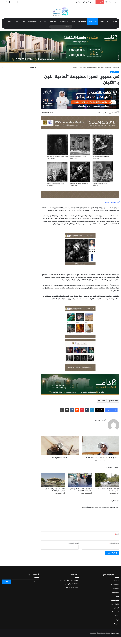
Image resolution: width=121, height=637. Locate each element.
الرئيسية (114, 21)
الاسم (117, 534)
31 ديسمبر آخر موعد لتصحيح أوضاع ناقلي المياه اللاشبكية (81, 489)
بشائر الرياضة (53, 21)
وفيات (16, 21)
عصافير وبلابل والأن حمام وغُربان (85, 2)
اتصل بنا (8, 21)
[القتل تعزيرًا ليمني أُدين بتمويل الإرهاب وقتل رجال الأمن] (53, 480)
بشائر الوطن (93, 21)
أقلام (73, 21)
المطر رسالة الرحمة (72, 587)
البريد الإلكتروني (114, 543)
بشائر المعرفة (64, 21)
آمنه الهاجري (112, 113)
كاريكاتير (43, 21)
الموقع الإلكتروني (74, 543)
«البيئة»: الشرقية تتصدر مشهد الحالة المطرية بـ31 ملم (107, 489)
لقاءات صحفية (32, 21)
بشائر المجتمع (104, 21)
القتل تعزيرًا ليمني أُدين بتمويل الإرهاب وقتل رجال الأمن (55, 489)
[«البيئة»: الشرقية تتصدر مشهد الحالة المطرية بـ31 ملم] (107, 480)
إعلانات (23, 21)
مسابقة (101, 400)
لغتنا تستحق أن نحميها (71, 584)
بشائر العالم (82, 21)
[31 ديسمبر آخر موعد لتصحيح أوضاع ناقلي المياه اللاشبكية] (80, 480)
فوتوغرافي (113, 400)
